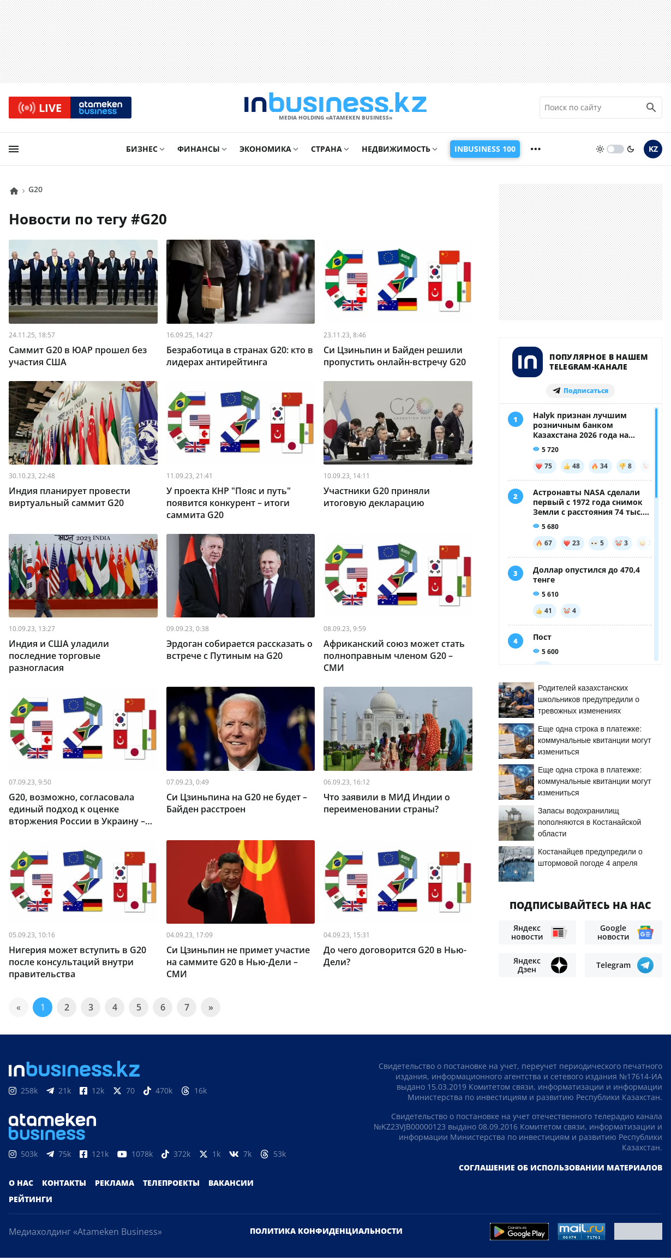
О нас (21, 1185)
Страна (326, 151)
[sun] (600, 151)
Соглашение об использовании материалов (560, 1169)
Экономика (265, 151)
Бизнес (142, 151)
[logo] (335, 108)
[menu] (13, 151)
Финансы (198, 151)
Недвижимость (396, 151)
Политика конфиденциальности (326, 1233)
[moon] (630, 151)
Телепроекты (171, 1185)
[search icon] (651, 109)
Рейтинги (30, 1201)
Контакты (64, 1185)
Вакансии (231, 1185)
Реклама (114, 1185)
